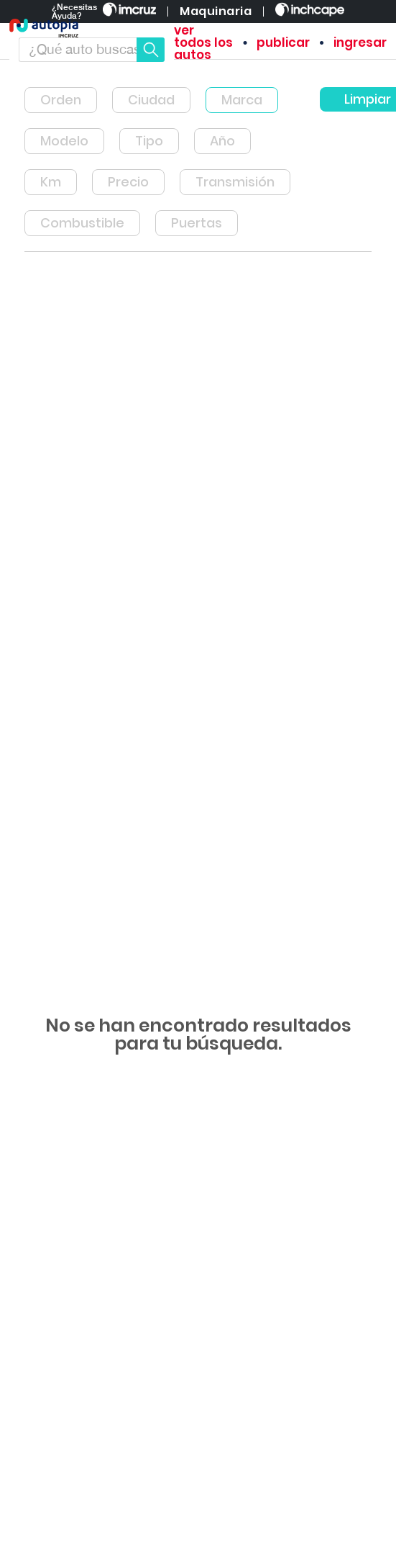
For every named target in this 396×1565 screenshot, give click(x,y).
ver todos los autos (203, 42)
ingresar (360, 43)
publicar (283, 43)
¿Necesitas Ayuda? (74, 11)
